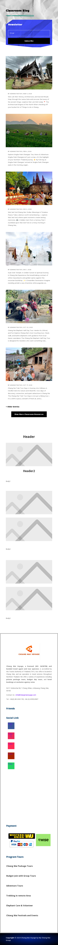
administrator (16, 93)
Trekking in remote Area (18, 895)
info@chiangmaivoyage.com (26, 695)
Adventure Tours (14, 885)
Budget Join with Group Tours (21, 875)
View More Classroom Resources (29, 414)
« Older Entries (12, 407)
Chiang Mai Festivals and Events (22, 915)
